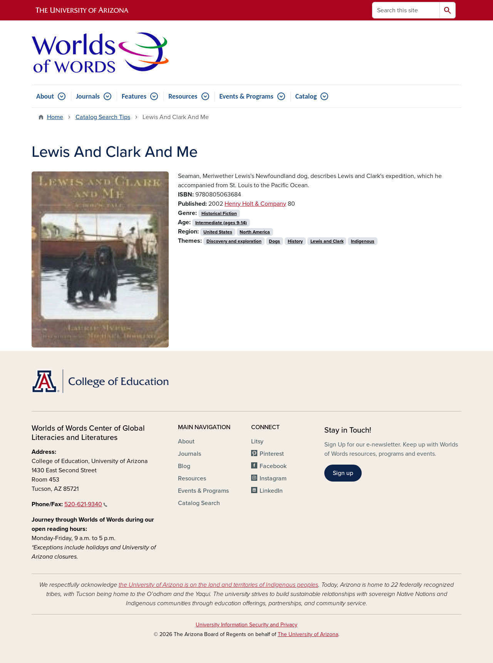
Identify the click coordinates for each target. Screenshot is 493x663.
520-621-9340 (85, 504)
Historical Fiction (219, 213)
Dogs (274, 241)
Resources (182, 96)
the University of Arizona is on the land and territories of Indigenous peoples (218, 585)
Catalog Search (199, 503)
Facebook (273, 466)
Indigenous (362, 241)
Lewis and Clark (327, 241)
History (295, 241)
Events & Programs (246, 96)
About (45, 96)
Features (134, 96)
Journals (88, 96)
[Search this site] (406, 10)
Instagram (273, 478)
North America (255, 232)
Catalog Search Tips (102, 117)
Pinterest (272, 454)
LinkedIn (271, 491)
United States (217, 232)
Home (55, 117)
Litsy (257, 441)
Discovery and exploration (234, 241)
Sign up (343, 473)
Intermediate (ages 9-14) (221, 222)
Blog (184, 466)
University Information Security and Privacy (246, 624)
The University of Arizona (308, 634)
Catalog (306, 96)
